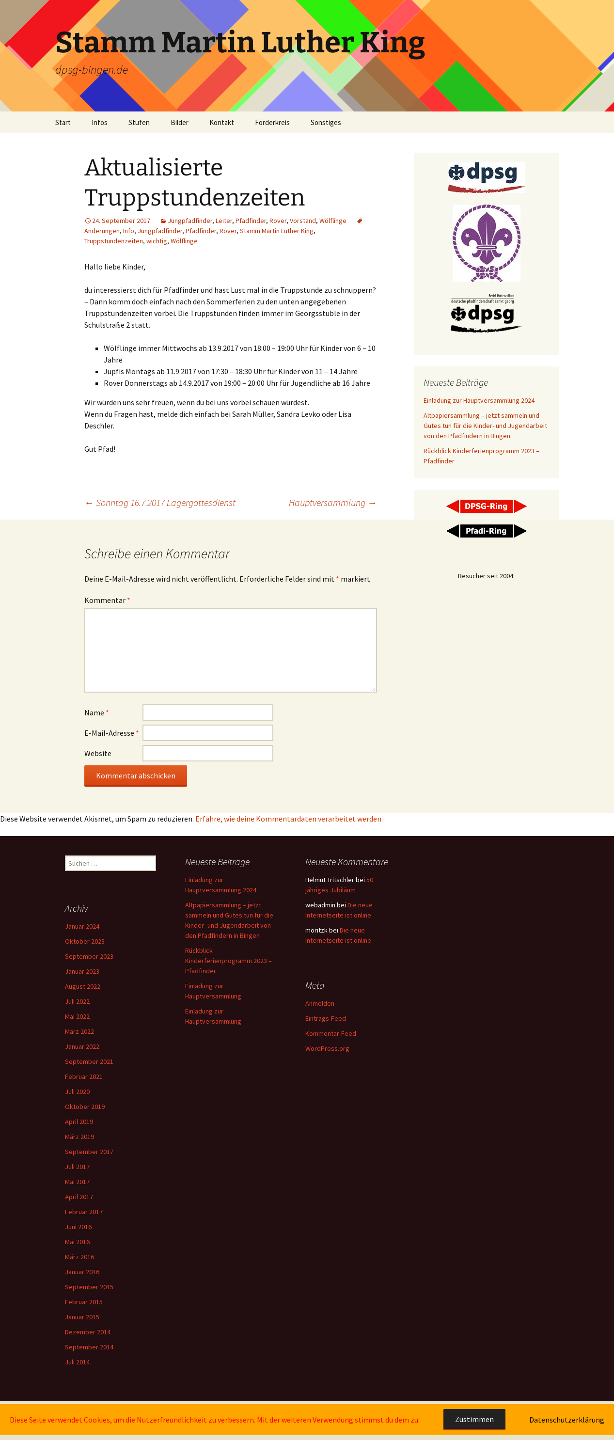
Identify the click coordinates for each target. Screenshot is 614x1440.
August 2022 (82, 986)
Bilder (180, 122)
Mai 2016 (77, 1241)
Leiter (224, 220)
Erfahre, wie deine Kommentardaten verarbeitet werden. (289, 818)
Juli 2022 (77, 1001)
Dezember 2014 (87, 1332)
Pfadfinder (251, 220)
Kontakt (221, 122)
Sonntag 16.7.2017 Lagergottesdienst (160, 502)
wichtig (156, 241)
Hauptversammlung (333, 502)
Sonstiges (326, 122)
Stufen (139, 122)
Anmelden (319, 1003)
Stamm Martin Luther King (277, 230)
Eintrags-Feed (325, 1018)
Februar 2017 (84, 1211)
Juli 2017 (77, 1166)
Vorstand (303, 220)
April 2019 (79, 1121)
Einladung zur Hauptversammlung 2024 (479, 400)
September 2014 (89, 1347)
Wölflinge (332, 220)
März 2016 (79, 1256)
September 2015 (89, 1286)
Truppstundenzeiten (113, 241)
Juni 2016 (78, 1226)
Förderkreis (272, 122)
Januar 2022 (82, 1046)
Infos (100, 122)
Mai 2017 (77, 1181)
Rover (277, 220)
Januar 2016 (82, 1271)
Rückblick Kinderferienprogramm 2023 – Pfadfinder (228, 960)
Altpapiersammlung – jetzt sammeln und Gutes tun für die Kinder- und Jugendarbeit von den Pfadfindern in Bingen (485, 425)
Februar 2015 (84, 1302)
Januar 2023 (82, 971)
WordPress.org (327, 1048)
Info (128, 230)
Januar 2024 (82, 926)
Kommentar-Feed (330, 1033)
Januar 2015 (82, 1317)
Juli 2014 (77, 1362)
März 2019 (79, 1136)
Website (97, 753)
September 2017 (89, 1151)
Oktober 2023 (85, 941)
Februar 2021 (84, 1076)
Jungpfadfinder (190, 220)
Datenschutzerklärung (566, 1419)
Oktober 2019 (85, 1106)
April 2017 (79, 1196)
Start (63, 122)
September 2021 (89, 1061)
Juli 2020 (77, 1091)
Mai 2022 (77, 1016)
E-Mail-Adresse (111, 733)
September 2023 (89, 956)
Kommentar (107, 600)
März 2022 (79, 1031)
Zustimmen (474, 1419)
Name (96, 712)
